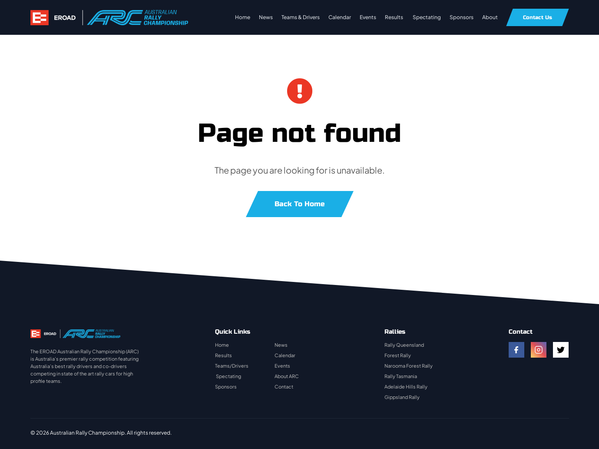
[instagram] (538, 350)
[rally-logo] (109, 14)
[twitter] (561, 350)
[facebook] (516, 350)
